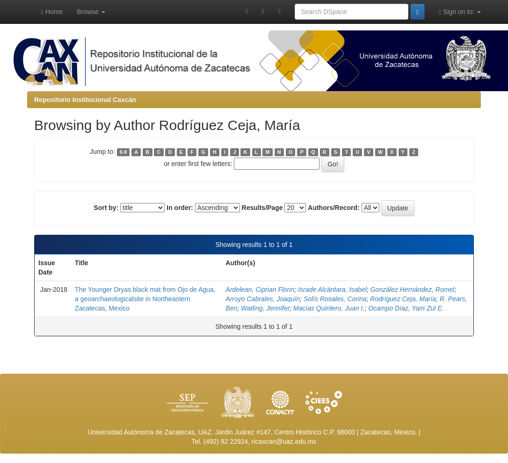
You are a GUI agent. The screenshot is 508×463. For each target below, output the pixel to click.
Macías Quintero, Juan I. (329, 308)
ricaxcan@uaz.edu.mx (284, 441)
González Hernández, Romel (412, 289)
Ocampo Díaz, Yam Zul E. (405, 308)
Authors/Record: (333, 207)
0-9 (123, 152)
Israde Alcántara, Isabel (332, 289)
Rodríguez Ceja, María (403, 299)
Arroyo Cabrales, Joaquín (262, 299)
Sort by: (106, 207)
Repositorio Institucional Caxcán (85, 99)
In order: (180, 207)
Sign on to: (460, 12)
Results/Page (262, 207)
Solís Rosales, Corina (335, 299)
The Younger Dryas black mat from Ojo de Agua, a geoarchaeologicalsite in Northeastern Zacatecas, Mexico (145, 299)
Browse (91, 11)
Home (52, 12)
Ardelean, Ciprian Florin (259, 289)
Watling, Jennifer (265, 308)
